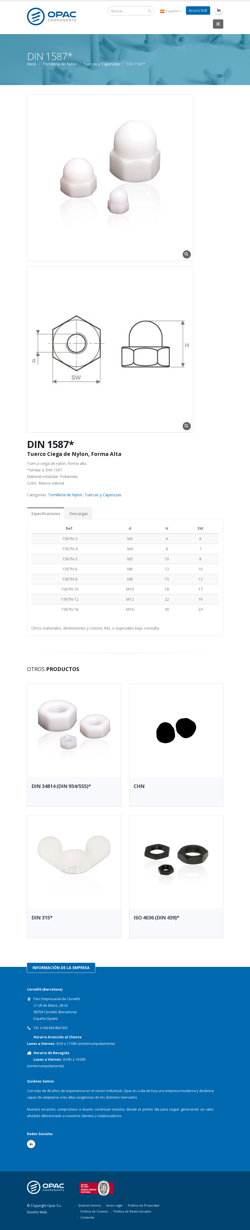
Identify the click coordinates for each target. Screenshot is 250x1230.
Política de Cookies (94, 1211)
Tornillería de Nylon (65, 494)
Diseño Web (37, 1212)
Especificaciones (45, 513)
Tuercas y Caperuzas (101, 64)
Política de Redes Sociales (132, 1211)
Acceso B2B (197, 10)
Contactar (87, 1217)
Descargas (78, 513)
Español (170, 11)
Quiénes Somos (89, 1205)
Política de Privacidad (143, 1205)
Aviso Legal (114, 1205)
